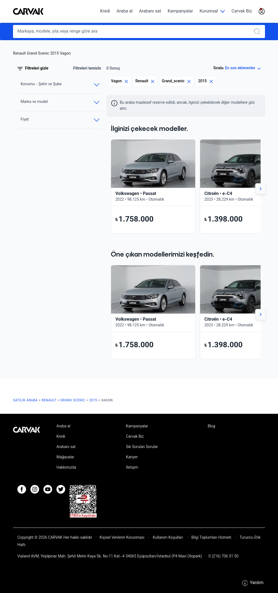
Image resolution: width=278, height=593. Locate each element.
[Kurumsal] (212, 11)
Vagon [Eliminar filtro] (119, 81)
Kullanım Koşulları (168, 538)
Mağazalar (65, 457)
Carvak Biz (242, 11)
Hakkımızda (66, 468)
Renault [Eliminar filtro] (145, 81)
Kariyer (132, 457)
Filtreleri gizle (32, 69)
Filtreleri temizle (87, 69)
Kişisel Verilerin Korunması (122, 538)
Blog (211, 427)
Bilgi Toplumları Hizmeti (211, 538)
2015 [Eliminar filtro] (205, 81)
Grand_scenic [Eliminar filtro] (176, 81)
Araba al (124, 11)
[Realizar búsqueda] (259, 31)
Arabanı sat (150, 11)
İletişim (132, 468)
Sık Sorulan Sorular (142, 447)
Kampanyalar (180, 11)
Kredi (105, 11)
